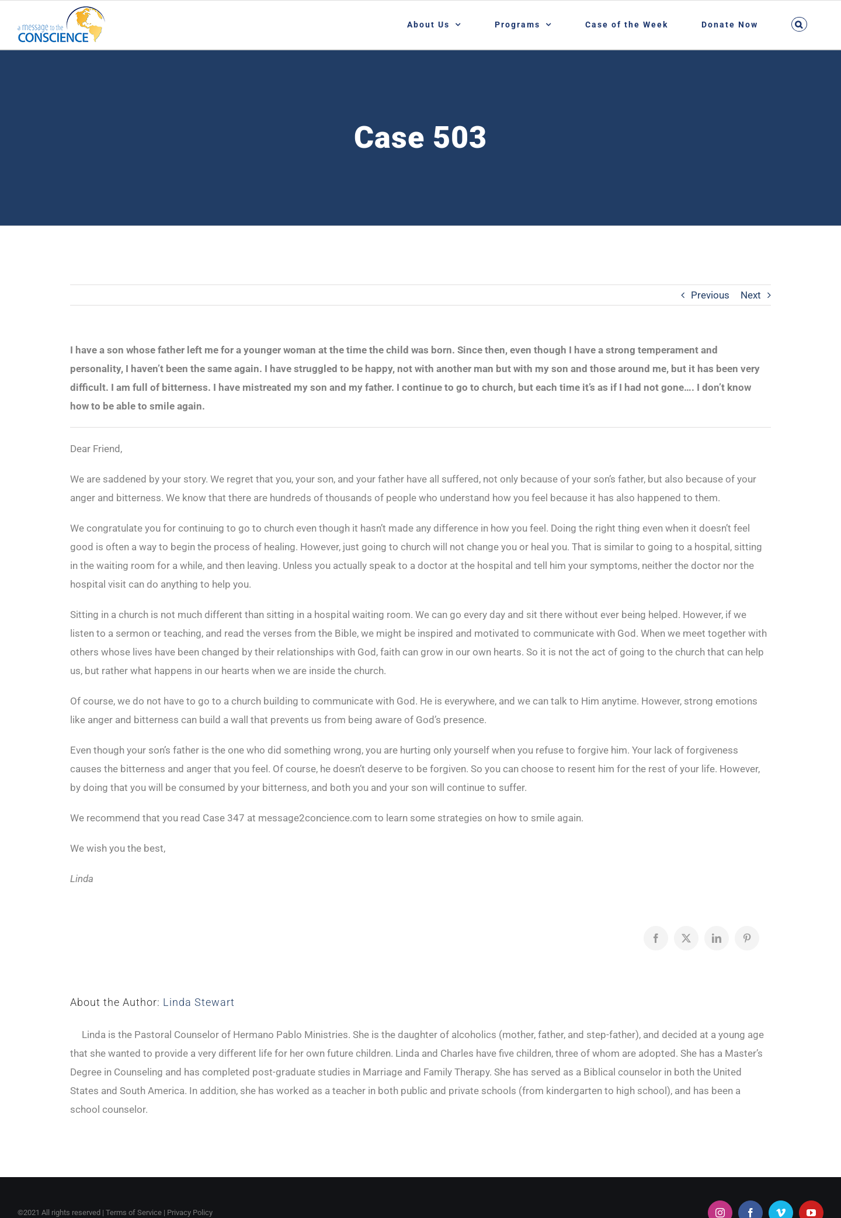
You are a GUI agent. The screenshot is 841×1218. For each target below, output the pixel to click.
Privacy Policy (190, 1212)
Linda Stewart (199, 1002)
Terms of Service (134, 1212)
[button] (798, 24)
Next (751, 295)
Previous (710, 295)
